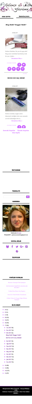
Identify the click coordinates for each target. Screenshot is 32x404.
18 (5, 322)
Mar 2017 (9, 356)
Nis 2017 (9, 354)
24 (5, 309)
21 (5, 314)
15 (5, 368)
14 (5, 370)
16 (5, 365)
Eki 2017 (9, 332)
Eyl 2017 (9, 341)
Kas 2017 (9, 330)
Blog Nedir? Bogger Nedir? (16, 25)
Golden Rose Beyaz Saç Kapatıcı (16, 291)
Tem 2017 (9, 346)
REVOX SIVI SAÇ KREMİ (16, 78)
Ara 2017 (9, 327)
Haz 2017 (9, 349)
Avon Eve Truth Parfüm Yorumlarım (17, 294)
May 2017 (9, 351)
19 (5, 320)
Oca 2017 (9, 362)
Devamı (19, 233)
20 (5, 317)
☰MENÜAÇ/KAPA (24, 16)
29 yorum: (25, 73)
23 (5, 312)
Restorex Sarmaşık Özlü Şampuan (17, 282)
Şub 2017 (9, 359)
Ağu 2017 (9, 343)
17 (5, 325)
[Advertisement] (16, 151)
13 (5, 373)
